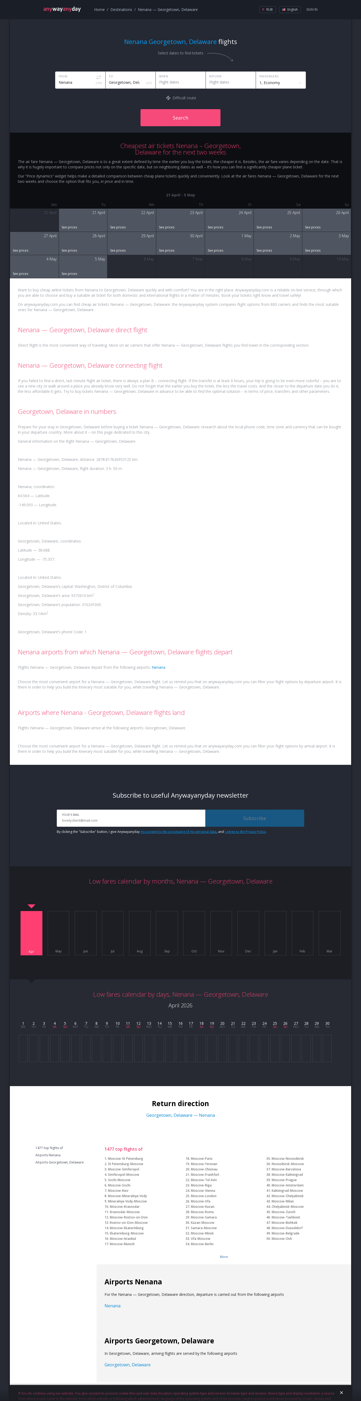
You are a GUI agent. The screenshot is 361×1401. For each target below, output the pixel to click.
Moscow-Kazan (202, 1206)
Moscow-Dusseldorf (287, 1228)
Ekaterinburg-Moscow (127, 1233)
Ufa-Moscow (200, 1238)
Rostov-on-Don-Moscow (129, 1222)
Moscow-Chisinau (204, 1169)
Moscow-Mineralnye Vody (127, 1196)
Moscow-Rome (202, 1212)
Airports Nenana (48, 1155)
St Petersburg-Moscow (125, 1164)
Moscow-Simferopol (123, 1169)
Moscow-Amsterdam (288, 1185)
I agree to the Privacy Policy (245, 831)
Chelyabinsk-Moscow (288, 1206)
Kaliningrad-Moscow (287, 1190)
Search (180, 117)
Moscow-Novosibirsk (288, 1158)
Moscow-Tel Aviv (204, 1180)
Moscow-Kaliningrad (287, 1174)
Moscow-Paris (201, 1158)
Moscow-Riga (201, 1185)
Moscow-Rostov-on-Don (129, 1217)
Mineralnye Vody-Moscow (127, 1201)
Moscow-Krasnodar (125, 1206)
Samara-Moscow (204, 1228)
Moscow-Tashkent (286, 1217)
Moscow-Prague (284, 1180)
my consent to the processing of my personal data (178, 831)
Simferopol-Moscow (123, 1174)
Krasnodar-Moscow (125, 1212)
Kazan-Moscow (202, 1222)
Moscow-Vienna (203, 1190)
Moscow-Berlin (202, 1244)
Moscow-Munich (122, 1244)
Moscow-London (203, 1196)
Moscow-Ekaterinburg (127, 1228)
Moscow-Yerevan (204, 1164)
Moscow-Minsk (202, 1233)
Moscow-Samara (204, 1217)
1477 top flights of (49, 1148)
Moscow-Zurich (283, 1212)
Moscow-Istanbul (123, 1238)
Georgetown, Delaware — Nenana (180, 1115)
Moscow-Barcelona (286, 1169)
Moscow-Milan (283, 1201)
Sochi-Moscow (119, 1180)
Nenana (158, 667)
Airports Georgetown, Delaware (59, 1162)
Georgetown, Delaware (128, 1365)
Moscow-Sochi (119, 1185)
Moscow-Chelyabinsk (288, 1196)
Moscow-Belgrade (285, 1233)
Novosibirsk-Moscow (288, 1164)
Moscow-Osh (282, 1238)
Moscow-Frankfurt (205, 1174)
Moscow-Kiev (118, 1190)
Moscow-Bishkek (285, 1222)
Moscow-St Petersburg (125, 1158)
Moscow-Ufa (200, 1201)
